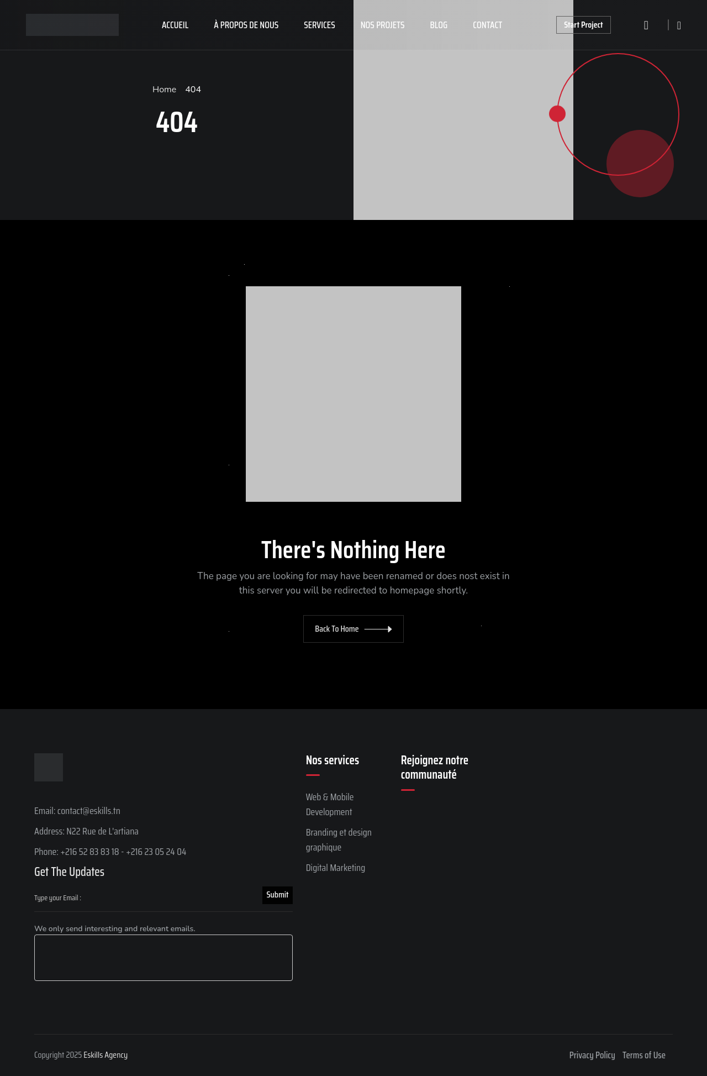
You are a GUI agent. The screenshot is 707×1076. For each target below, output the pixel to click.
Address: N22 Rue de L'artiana (86, 831)
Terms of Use (644, 1055)
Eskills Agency (105, 1055)
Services (319, 25)
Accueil (175, 25)
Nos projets (383, 25)
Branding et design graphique (339, 840)
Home (164, 89)
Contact (487, 25)
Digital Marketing (336, 867)
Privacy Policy (592, 1055)
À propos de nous (246, 25)
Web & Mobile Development (330, 804)
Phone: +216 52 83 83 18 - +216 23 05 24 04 (110, 851)
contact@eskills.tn (88, 810)
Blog (439, 25)
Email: (45, 810)
